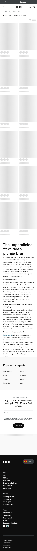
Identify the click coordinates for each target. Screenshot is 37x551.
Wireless (23, 375)
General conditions (8, 540)
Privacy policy (6, 542)
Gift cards (6, 478)
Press (5, 521)
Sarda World (7, 335)
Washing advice (8, 497)
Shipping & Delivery (10, 483)
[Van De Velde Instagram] (4, 526)
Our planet (7, 515)
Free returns (7, 486)
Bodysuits (6, 383)
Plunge (5, 379)
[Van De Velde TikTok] (7, 526)
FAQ (4, 475)
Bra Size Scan (8, 504)
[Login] (30, 7)
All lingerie (6, 16)
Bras (16, 16)
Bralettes (23, 371)
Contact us (7, 488)
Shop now (23, 2)
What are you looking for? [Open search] (11, 12)
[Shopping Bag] (33, 7)
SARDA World (7, 371)
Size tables (7, 499)
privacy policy (27, 419)
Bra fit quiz (7, 502)
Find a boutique (8, 518)
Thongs (5, 375)
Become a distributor (10, 523)
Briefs (22, 379)
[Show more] (32, 419)
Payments (6, 481)
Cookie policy (6, 545)
